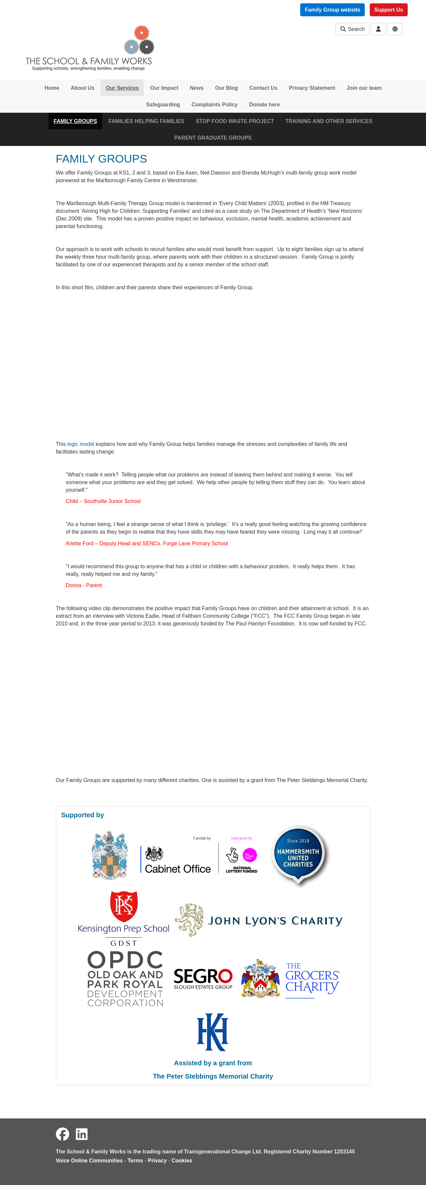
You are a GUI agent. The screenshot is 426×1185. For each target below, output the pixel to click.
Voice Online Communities (89, 1160)
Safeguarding (163, 104)
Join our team (363, 88)
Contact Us (263, 88)
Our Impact (164, 88)
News (197, 88)
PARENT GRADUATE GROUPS (213, 138)
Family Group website (332, 10)
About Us (83, 88)
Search (352, 29)
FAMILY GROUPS (75, 121)
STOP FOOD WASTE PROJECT (235, 121)
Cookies (182, 1160)
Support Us (388, 10)
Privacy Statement (312, 88)
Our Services (122, 88)
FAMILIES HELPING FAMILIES (146, 121)
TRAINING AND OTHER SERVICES (329, 121)
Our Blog (226, 88)
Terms (135, 1160)
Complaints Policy (215, 104)
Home (52, 88)
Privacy (157, 1160)
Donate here (264, 104)
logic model (80, 444)
